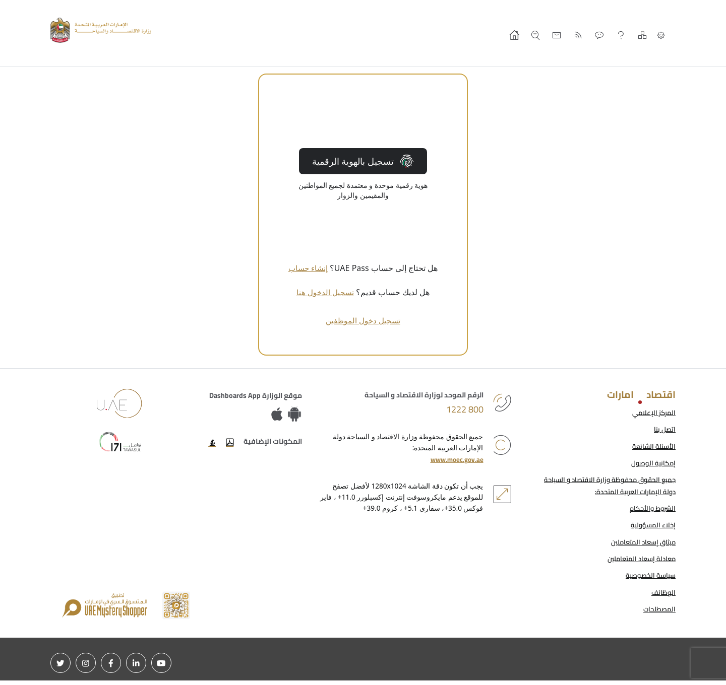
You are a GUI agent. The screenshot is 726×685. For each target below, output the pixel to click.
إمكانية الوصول (653, 464)
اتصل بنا (664, 430)
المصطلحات (658, 613)
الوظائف (663, 596)
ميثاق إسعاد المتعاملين (640, 545)
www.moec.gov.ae (454, 460)
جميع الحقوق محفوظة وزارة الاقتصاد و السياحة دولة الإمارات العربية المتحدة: (605, 487)
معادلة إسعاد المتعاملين (639, 562)
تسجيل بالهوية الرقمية (363, 161)
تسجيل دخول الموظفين (363, 320)
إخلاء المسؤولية (651, 527)
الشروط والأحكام (651, 510)
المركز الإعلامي (653, 413)
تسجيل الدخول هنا (325, 292)
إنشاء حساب (308, 267)
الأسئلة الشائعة (653, 447)
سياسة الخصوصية (649, 579)
